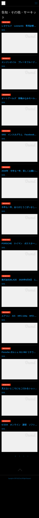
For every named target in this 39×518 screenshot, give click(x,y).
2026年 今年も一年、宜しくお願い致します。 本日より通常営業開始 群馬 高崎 (19, 183)
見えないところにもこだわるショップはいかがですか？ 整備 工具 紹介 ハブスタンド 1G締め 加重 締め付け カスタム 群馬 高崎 (19, 419)
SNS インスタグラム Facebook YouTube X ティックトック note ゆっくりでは (19, 144)
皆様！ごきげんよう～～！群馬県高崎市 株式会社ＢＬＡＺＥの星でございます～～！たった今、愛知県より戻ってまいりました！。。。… (19, 269)
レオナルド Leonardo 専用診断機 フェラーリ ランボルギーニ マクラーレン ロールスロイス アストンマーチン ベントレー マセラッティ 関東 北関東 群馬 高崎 (19, 26)
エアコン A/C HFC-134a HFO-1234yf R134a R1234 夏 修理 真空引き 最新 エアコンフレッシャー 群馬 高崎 (19, 340)
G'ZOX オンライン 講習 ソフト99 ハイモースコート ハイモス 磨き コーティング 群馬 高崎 (19, 458)
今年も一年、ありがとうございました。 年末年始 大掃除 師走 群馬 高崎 (19, 222)
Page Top (19, 506)
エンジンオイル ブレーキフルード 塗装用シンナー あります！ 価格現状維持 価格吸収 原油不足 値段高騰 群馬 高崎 (19, 65)
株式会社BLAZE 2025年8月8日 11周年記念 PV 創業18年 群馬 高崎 (19, 304)
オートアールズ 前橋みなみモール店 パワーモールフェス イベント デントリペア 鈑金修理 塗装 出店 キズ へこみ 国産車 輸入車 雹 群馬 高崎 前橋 (19, 104)
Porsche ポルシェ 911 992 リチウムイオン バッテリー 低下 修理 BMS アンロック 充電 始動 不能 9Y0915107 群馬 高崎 (19, 379)
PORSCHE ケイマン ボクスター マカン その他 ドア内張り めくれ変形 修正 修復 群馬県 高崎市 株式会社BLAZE (19, 261)
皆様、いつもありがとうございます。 (16, 308)
